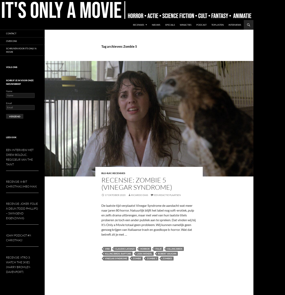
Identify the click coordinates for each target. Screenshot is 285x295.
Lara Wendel (144, 253)
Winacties (185, 24)
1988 (107, 248)
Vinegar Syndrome (116, 258)
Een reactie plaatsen (167, 195)
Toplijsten (217, 24)
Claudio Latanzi (125, 248)
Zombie (137, 258)
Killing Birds (174, 248)
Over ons (11, 41)
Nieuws (156, 24)
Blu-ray (106, 173)
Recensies (138, 24)
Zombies (167, 258)
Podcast (201, 24)
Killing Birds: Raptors (118, 253)
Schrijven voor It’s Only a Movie (21, 50)
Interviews (234, 24)
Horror (145, 248)
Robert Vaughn (167, 253)
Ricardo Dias (139, 195)
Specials (170, 24)
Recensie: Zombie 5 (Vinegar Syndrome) (136, 183)
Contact (11, 33)
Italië (158, 248)
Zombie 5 (152, 258)
